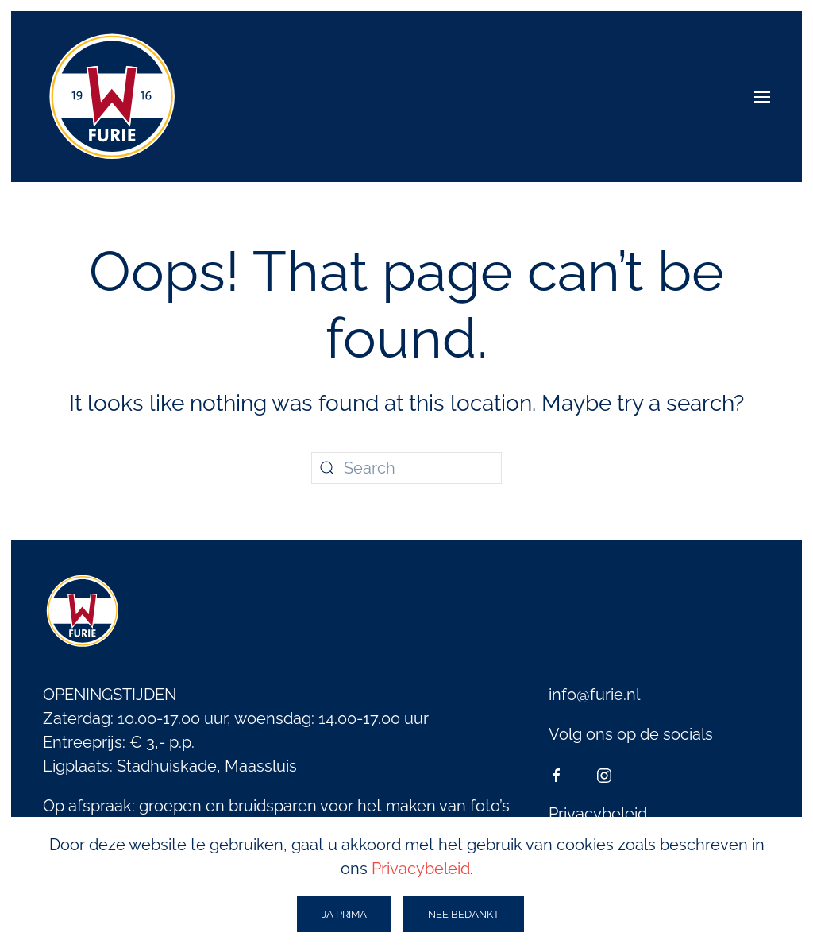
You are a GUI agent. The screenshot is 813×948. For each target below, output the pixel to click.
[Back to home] (112, 96)
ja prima (344, 914)
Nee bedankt (463, 914)
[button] (762, 97)
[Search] (406, 468)
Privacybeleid (598, 813)
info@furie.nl (594, 694)
